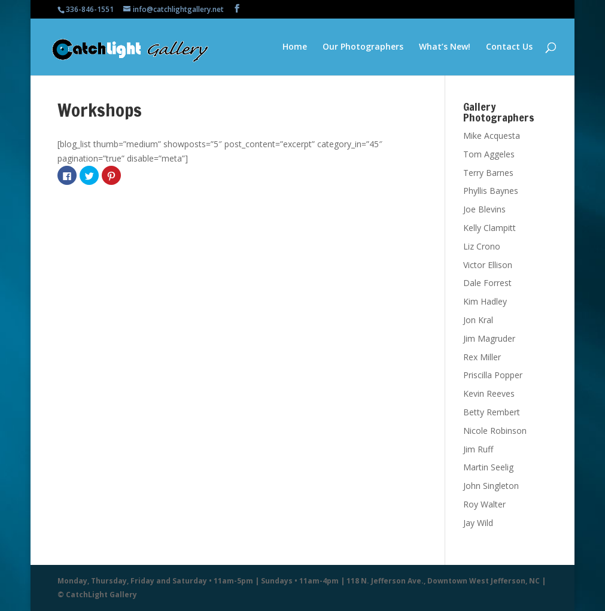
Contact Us (509, 47)
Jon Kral (478, 320)
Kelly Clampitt (489, 227)
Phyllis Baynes (490, 190)
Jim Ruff (478, 449)
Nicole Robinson (495, 430)
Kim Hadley (485, 301)
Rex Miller (482, 357)
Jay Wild (478, 522)
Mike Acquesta (491, 135)
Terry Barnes (488, 172)
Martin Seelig (488, 467)
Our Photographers (363, 47)
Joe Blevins (484, 209)
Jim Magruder (489, 338)
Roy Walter (484, 504)
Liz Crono (481, 246)
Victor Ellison (487, 264)
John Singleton (491, 485)
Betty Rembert (491, 412)
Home (294, 47)
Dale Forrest (487, 282)
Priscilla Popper (492, 375)
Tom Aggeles (489, 154)
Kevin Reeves (489, 393)
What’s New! (444, 47)
